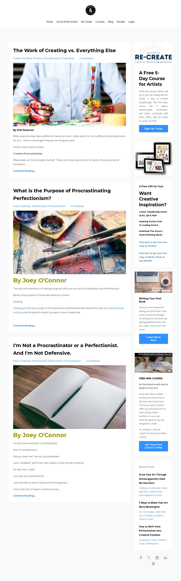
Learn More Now (153, 339)
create (16, 65)
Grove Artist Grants (67, 21)
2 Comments (93, 368)
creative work (155, 491)
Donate (121, 21)
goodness (158, 515)
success (158, 495)
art (140, 511)
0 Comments (86, 65)
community (154, 488)
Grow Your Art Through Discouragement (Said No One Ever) (152, 479)
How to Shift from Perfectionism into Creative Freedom (150, 531)
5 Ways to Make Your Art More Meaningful (153, 505)
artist (16, 213)
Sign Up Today (153, 128)
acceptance (144, 540)
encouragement (146, 495)
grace (141, 543)
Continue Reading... (24, 178)
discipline (27, 65)
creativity (25, 213)
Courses (100, 21)
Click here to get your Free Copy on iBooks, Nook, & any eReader (153, 257)
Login (131, 21)
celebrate (143, 488)
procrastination (51, 65)
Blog (110, 21)
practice (37, 65)
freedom (162, 540)
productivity (67, 65)
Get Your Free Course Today (153, 446)
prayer (150, 519)
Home (49, 21)
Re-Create (86, 21)
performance (55, 368)
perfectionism (39, 213)
